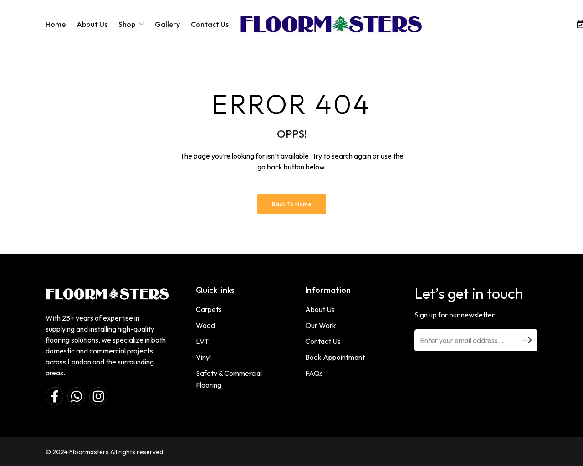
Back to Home (292, 204)
